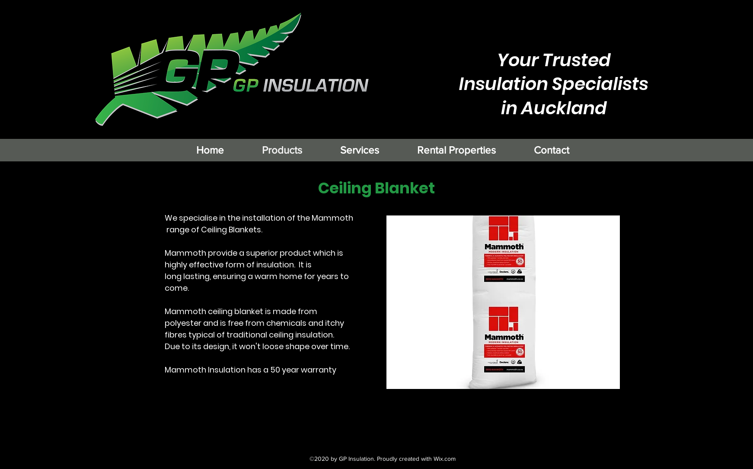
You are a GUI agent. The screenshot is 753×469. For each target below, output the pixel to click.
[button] (503, 302)
